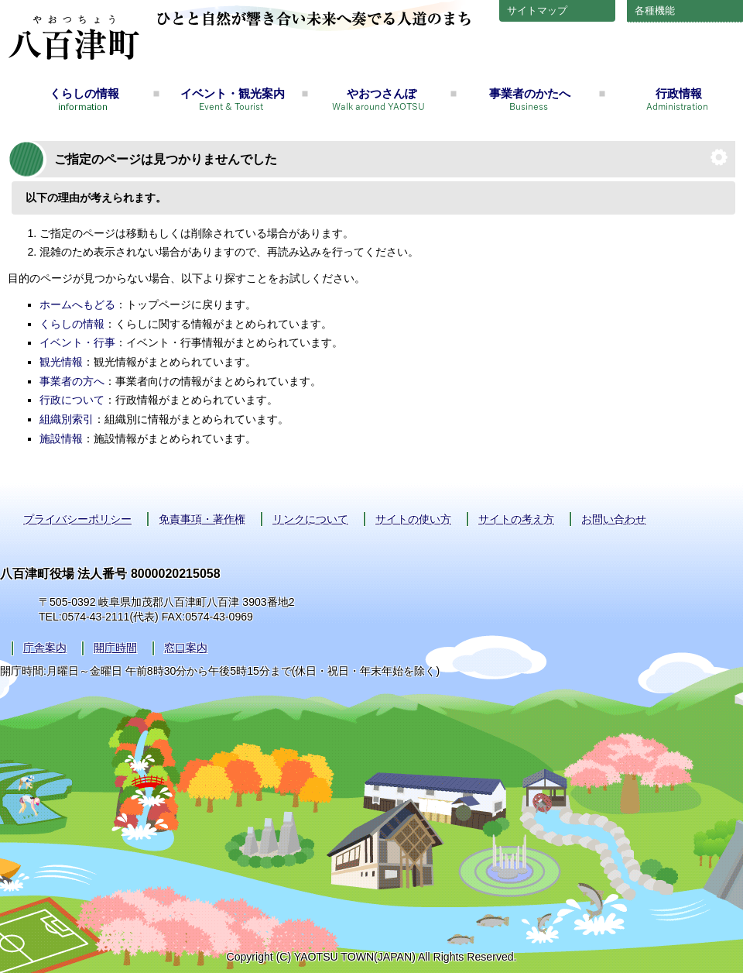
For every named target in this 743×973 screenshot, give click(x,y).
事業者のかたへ (529, 93)
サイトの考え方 (516, 519)
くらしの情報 (84, 93)
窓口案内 (185, 647)
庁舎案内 (45, 647)
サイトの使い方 (413, 519)
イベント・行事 (77, 342)
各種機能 (655, 10)
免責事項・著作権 (202, 519)
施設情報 (61, 438)
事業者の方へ (71, 381)
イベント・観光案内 (232, 93)
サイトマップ (537, 10)
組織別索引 (66, 419)
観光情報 (61, 362)
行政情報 (679, 93)
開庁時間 (115, 647)
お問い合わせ (613, 519)
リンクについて (310, 519)
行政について (71, 400)
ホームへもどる (77, 304)
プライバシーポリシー (77, 519)
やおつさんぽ (381, 93)
